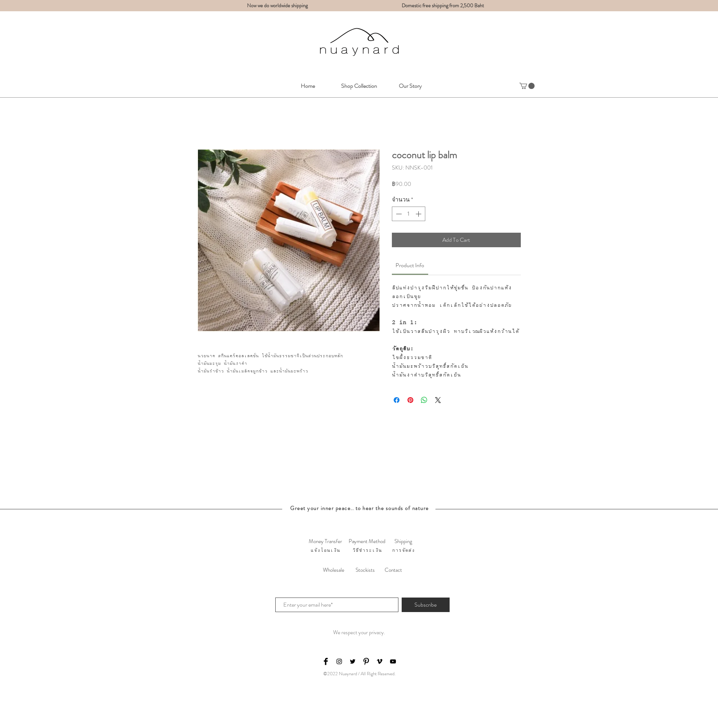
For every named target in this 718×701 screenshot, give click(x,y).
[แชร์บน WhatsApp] (424, 400)
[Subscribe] (426, 605)
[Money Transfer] (325, 541)
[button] (527, 86)
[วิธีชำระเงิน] (367, 550)
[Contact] (393, 570)
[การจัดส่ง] (403, 550)
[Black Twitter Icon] (352, 661)
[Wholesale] (333, 570)
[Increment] (419, 214)
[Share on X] (438, 400)
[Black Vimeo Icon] (379, 661)
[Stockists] (365, 570)
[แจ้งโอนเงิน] (325, 550)
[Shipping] (403, 541)
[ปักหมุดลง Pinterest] (410, 400)
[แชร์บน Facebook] (396, 400)
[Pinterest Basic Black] (366, 661)
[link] (409, 265)
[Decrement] (398, 214)
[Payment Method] (367, 541)
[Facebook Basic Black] (325, 661)
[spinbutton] (408, 214)
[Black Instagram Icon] (339, 661)
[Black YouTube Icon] (393, 661)
